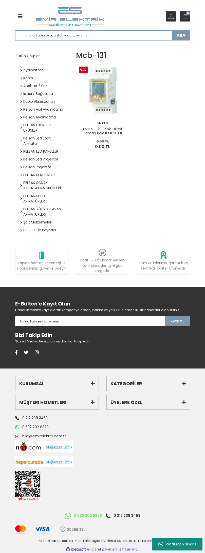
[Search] (102, 35)
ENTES (102, 123)
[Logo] (70, 16)
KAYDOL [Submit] (177, 321)
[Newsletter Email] (90, 321)
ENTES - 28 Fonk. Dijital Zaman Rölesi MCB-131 (102, 131)
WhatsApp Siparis (177, 544)
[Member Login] (171, 16)
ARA (181, 35)
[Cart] (185, 16)
